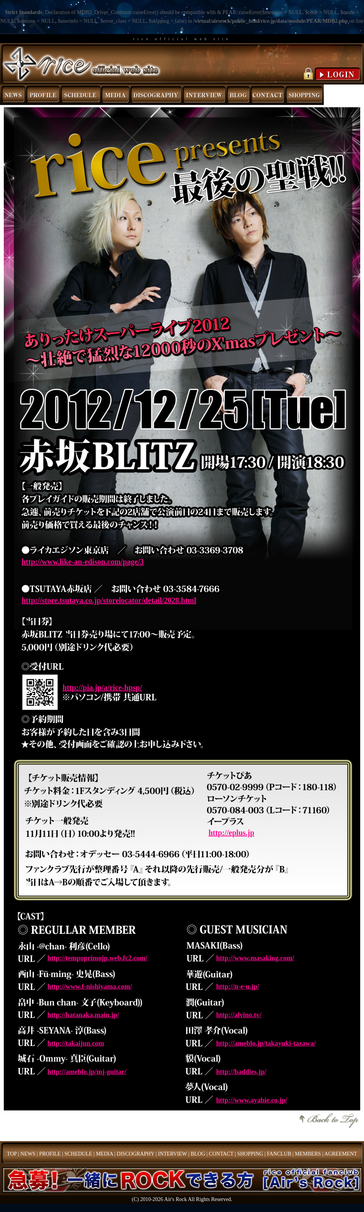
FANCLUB (279, 1154)
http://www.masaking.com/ (255, 958)
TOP (12, 1154)
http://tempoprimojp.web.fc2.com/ (97, 958)
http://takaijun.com (75, 1043)
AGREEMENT (340, 1154)
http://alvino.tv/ (239, 1015)
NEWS (28, 1154)
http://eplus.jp (231, 832)
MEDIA (104, 1154)
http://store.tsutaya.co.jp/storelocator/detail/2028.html (109, 600)
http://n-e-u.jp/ (237, 986)
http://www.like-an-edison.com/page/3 (83, 561)
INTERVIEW (172, 1154)
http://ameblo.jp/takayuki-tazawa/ (266, 1043)
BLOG (198, 1154)
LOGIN (331, 73)
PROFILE (50, 1154)
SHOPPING (250, 1154)
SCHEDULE (78, 1154)
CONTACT (221, 1154)
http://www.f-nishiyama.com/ (89, 986)
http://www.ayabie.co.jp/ (251, 1100)
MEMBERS (308, 1154)
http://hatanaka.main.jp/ (83, 1015)
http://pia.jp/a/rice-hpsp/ (102, 687)
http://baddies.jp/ (241, 1072)
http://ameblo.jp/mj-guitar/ (87, 1072)
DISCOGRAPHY (135, 1154)
